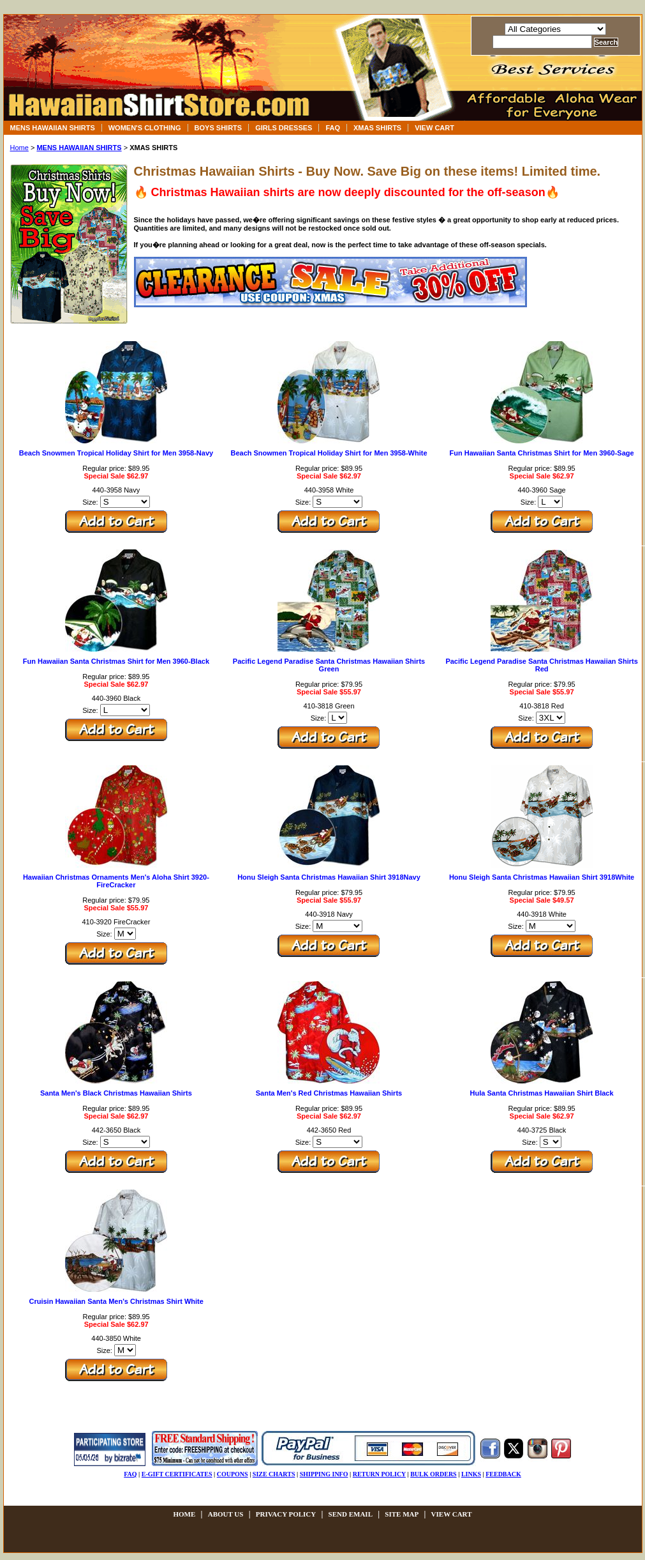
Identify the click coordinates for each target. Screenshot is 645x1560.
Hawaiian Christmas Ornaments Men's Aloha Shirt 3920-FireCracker (116, 881)
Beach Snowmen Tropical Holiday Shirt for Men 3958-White (328, 453)
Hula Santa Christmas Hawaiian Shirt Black (542, 1093)
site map (402, 1514)
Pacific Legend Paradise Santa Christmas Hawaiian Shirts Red (541, 665)
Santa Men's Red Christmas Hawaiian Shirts (329, 1093)
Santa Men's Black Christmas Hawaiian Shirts (116, 1093)
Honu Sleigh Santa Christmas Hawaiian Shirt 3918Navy (328, 877)
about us (226, 1514)
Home (19, 147)
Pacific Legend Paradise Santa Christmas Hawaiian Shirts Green (329, 665)
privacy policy (286, 1514)
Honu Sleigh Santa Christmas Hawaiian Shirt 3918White (541, 877)
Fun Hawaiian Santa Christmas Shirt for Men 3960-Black (116, 661)
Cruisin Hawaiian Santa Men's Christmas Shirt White (116, 1301)
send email (351, 1514)
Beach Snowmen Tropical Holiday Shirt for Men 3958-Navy (116, 453)
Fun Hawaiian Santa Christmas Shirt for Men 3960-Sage (542, 453)
